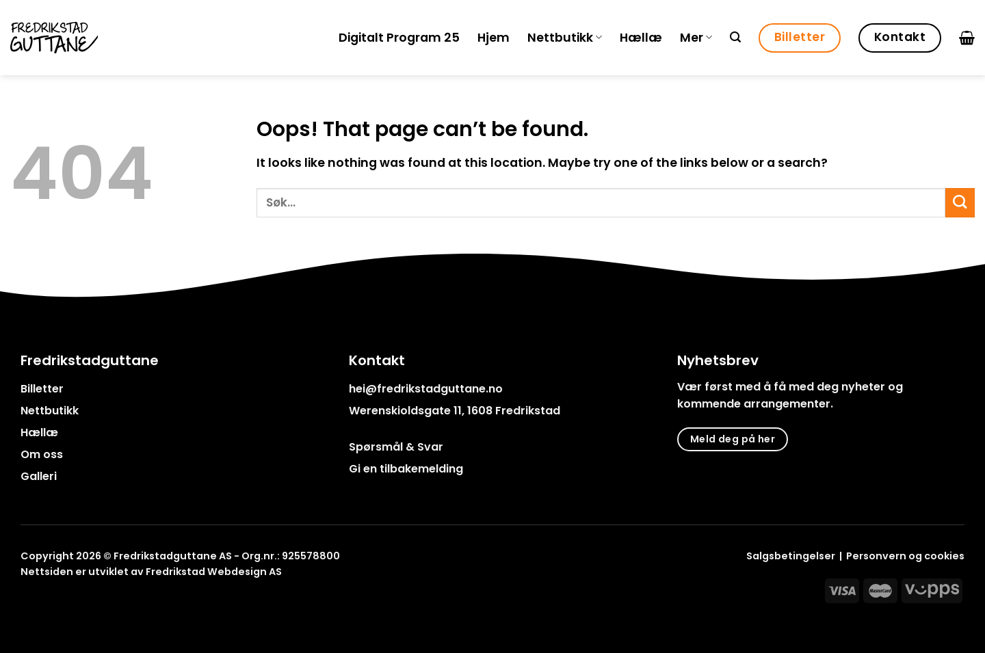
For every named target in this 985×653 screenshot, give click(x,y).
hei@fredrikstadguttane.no (426, 389)
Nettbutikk (564, 37)
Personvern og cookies (905, 556)
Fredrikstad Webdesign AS (214, 571)
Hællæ (641, 37)
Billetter (42, 389)
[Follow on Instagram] (47, 602)
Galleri (39, 476)
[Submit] (960, 202)
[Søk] (735, 37)
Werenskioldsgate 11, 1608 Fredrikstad (454, 410)
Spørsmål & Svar (396, 447)
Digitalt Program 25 (399, 37)
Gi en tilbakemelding (406, 469)
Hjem (493, 37)
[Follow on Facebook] (29, 602)
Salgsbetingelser (790, 556)
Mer (696, 37)
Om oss (42, 454)
